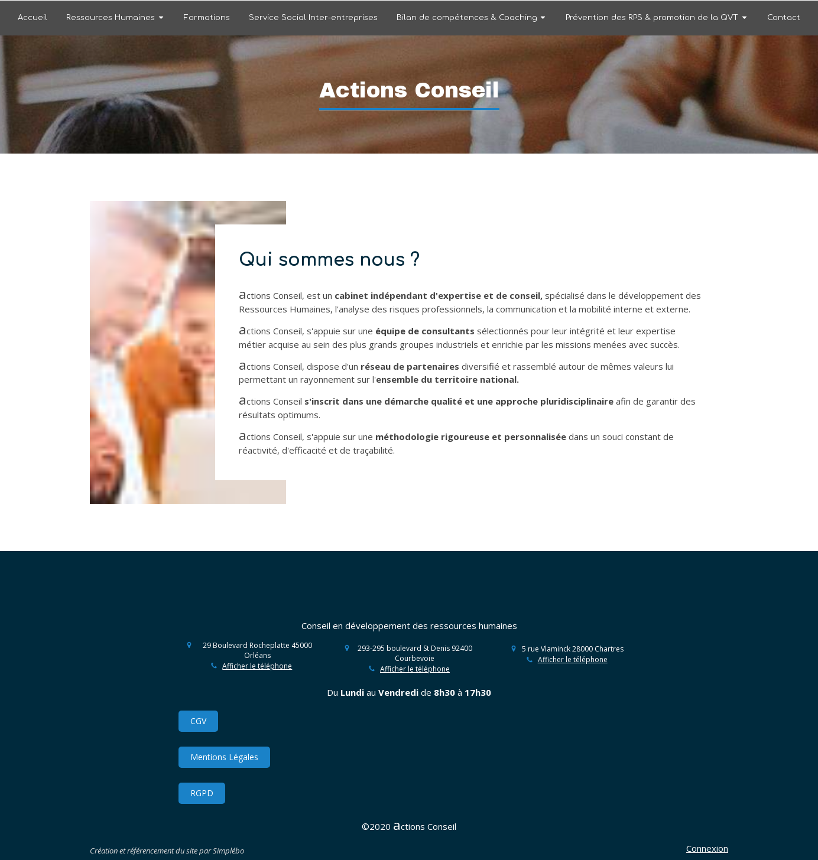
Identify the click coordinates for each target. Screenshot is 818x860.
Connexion (707, 848)
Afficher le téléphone (257, 666)
